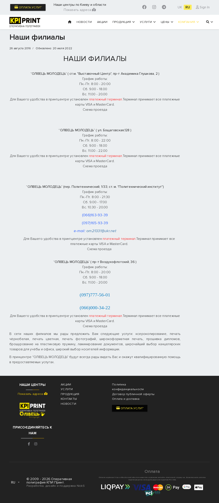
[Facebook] (144, 7)
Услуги (148, 22)
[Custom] (164, 7)
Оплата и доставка (125, 399)
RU (187, 7)
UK (180, 7)
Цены (167, 22)
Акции (102, 22)
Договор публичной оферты (133, 394)
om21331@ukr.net (101, 230)
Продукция (123, 22)
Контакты (69, 399)
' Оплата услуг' (28, 7)
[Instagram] (154, 7)
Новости (84, 22)
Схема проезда (95, 109)
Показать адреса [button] (80, 10)
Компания (188, 22)
